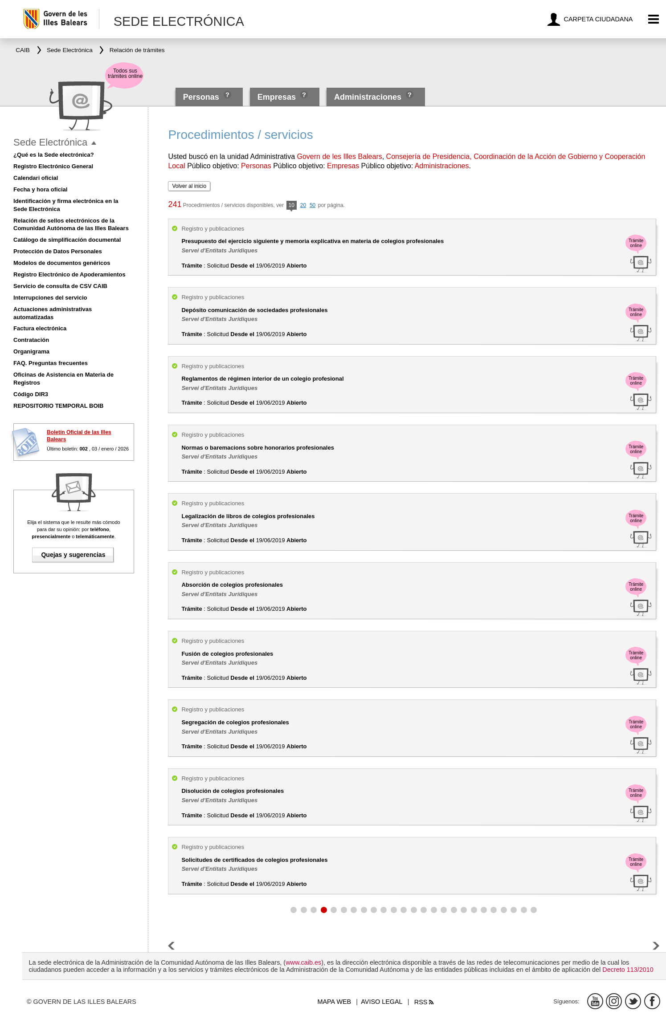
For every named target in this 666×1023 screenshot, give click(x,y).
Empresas (276, 97)
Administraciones (367, 97)
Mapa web (334, 1001)
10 (291, 206)
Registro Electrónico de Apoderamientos (69, 274)
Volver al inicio (189, 186)
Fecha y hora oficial (40, 189)
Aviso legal (381, 1001)
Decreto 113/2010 (627, 969)
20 (303, 205)
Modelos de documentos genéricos (61, 263)
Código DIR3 (30, 394)
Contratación (31, 340)
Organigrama (31, 351)
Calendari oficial (35, 178)
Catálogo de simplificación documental (67, 239)
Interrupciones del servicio (50, 297)
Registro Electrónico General (53, 166)
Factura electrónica (39, 328)
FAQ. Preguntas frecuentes (50, 363)
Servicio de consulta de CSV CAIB (60, 286)
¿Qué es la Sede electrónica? (53, 154)
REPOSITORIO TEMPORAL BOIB (58, 405)
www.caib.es (303, 962)
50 (312, 205)
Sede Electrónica (50, 142)
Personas (202, 97)
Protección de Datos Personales (57, 251)
